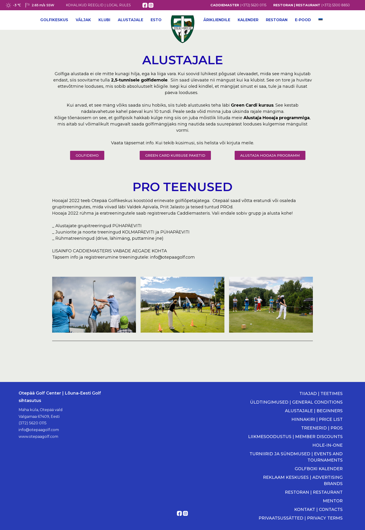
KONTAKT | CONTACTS (318, 509)
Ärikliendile (216, 20)
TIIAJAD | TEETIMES (321, 393)
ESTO (156, 20)
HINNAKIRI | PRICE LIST (317, 419)
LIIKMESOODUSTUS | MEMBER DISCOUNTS (295, 436)
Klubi (104, 20)
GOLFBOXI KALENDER (319, 468)
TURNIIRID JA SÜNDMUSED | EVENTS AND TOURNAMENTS (296, 457)
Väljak (83, 20)
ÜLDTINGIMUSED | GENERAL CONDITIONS (296, 402)
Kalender (248, 20)
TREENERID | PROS (322, 428)
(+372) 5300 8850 (335, 5)
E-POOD (303, 20)
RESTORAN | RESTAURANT (314, 492)
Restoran (276, 20)
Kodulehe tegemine (182, 519)
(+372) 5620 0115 (253, 5)
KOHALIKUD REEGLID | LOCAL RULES (98, 5)
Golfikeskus (54, 20)
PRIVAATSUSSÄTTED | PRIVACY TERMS (301, 518)
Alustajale (130, 20)
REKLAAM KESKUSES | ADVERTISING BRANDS (303, 480)
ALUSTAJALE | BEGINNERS (314, 410)
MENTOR (333, 500)
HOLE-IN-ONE (327, 445)
